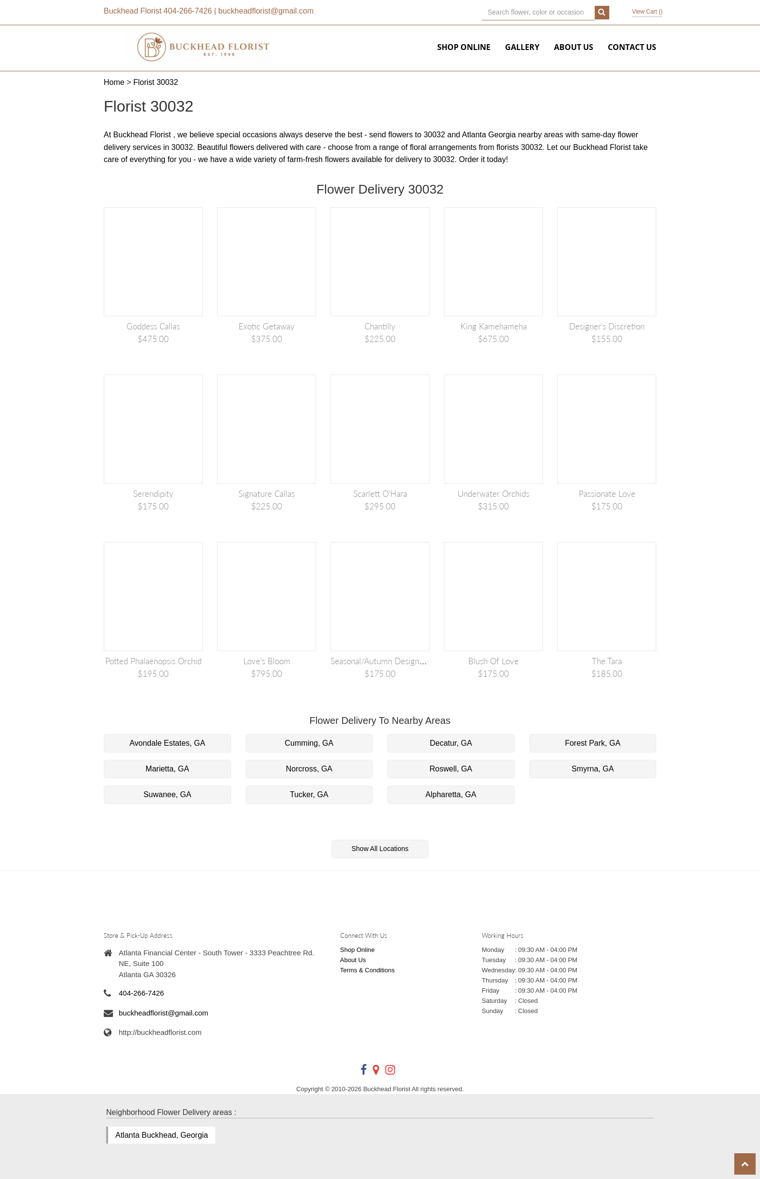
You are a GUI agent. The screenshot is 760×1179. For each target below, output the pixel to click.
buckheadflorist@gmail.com (266, 11)
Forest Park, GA (592, 743)
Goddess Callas (153, 326)
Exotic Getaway (266, 326)
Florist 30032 (155, 82)
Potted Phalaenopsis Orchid (153, 661)
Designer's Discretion (607, 326)
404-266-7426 (188, 11)
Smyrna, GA (592, 769)
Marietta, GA (167, 769)
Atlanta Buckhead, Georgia (161, 1135)
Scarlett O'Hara (380, 494)
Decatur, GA (451, 743)
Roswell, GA (450, 769)
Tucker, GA (309, 794)
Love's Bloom (266, 661)
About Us (573, 47)
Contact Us (632, 47)
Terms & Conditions (367, 970)
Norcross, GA (309, 769)
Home (114, 82)
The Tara (607, 661)
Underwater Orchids (493, 494)
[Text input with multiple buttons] (538, 12)
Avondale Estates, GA (167, 743)
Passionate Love (607, 494)
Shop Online (464, 47)
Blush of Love (493, 661)
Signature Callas (266, 494)
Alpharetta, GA (451, 794)
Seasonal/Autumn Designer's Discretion (400, 661)
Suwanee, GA (167, 794)
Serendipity (153, 494)
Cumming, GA (309, 743)
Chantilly (380, 326)
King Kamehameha (493, 326)
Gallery (522, 47)
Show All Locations (380, 848)
